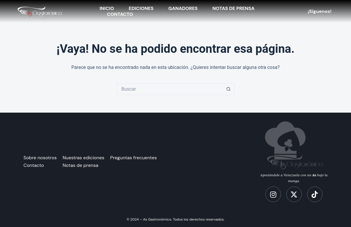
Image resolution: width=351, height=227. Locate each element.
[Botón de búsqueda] (228, 89)
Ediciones (141, 8)
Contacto (120, 14)
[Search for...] (170, 89)
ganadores (183, 8)
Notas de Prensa (233, 8)
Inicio (107, 8)
